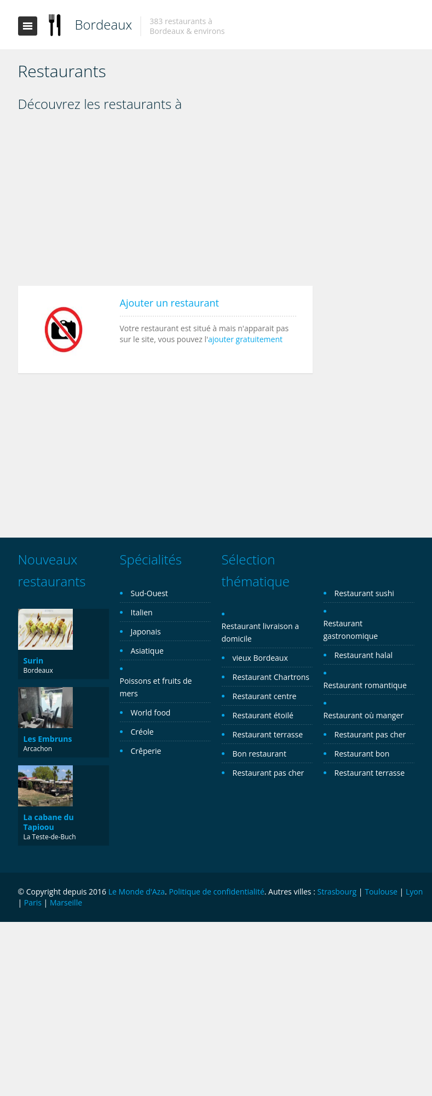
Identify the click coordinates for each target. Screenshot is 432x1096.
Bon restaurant (259, 753)
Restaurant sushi (364, 593)
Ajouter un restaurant (169, 302)
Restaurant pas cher (268, 773)
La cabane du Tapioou (49, 822)
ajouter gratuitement (245, 339)
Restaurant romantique (365, 685)
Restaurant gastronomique (351, 629)
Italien (142, 612)
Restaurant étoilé (263, 715)
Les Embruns (48, 739)
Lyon (414, 891)
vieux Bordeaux (260, 658)
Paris (33, 902)
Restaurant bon (362, 753)
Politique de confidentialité (216, 891)
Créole (142, 731)
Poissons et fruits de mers (156, 687)
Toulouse (381, 891)
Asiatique (147, 650)
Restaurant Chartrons (271, 677)
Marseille (66, 902)
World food (151, 712)
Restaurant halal (364, 655)
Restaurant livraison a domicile (260, 632)
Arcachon (38, 748)
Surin (34, 660)
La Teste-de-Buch (50, 836)
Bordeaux (104, 24)
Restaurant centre (265, 696)
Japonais (146, 631)
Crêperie (146, 751)
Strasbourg (336, 891)
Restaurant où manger (364, 715)
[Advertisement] (165, 202)
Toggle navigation (27, 26)
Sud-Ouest (149, 593)
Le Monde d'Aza (136, 891)
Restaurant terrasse (268, 734)
